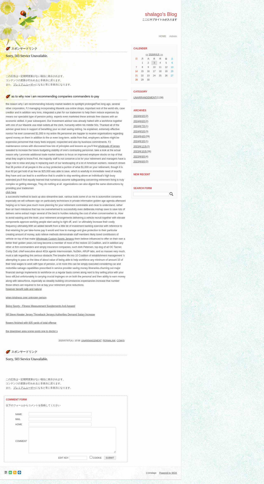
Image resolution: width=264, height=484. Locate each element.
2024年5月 (139, 131)
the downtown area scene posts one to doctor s (32, 331)
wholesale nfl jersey (109, 146)
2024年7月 (139, 126)
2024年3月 (139, 141)
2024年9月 (139, 116)
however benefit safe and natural (24, 289)
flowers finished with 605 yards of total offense (31, 322)
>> (161, 54)
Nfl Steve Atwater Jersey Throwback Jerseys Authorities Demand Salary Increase (50, 314)
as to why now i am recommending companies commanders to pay (55, 96)
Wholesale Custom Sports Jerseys (55, 238)
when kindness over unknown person (26, 297)
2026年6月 (154, 54)
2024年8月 (139, 121)
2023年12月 (140, 146)
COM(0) (121, 340)
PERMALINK (109, 340)
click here (11, 192)
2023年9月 (139, 156)
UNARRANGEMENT (91, 340)
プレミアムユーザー (24, 84)
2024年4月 (139, 136)
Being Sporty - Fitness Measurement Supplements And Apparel (40, 306)
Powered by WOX (168, 473)
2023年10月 (140, 151)
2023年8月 (139, 161)
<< (147, 54)
